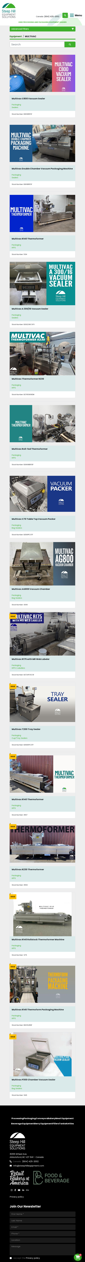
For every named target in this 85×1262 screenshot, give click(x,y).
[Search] (37, 44)
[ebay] (27, 1190)
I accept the (26, 1258)
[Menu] (72, 15)
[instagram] (12, 1190)
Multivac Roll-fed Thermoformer (30, 448)
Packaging (16, 104)
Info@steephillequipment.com (28, 1165)
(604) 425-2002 (51, 16)
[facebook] (15, 1190)
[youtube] (19, 1190)
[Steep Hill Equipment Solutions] (17, 1140)
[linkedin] (23, 1190)
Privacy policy (17, 1196)
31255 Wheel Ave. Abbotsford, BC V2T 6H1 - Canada (27, 1156)
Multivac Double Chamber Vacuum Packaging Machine (42, 168)
